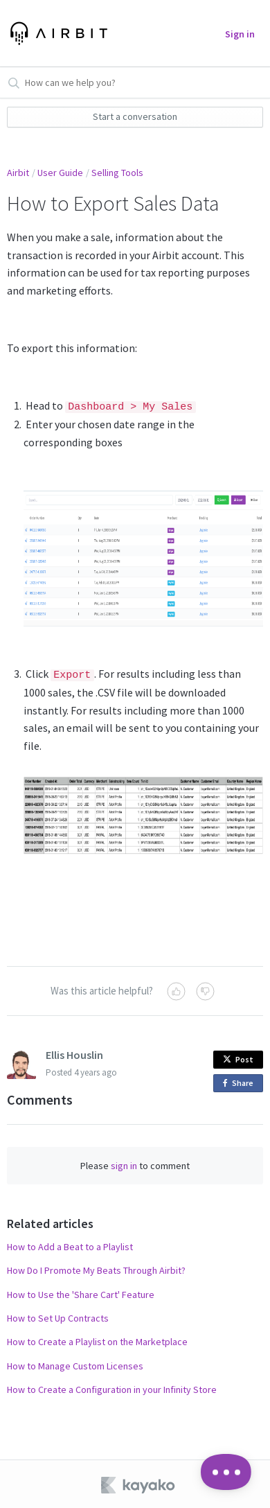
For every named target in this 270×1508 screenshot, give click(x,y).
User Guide (60, 172)
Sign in (240, 34)
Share (240, 1081)
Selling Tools (117, 172)
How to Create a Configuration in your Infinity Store (112, 1387)
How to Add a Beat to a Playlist (70, 1244)
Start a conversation (135, 116)
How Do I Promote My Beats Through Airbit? (96, 1268)
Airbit (18, 172)
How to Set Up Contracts (58, 1316)
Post (238, 1057)
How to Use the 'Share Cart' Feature (80, 1292)
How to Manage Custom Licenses (75, 1364)
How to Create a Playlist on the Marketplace (97, 1340)
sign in (124, 1163)
